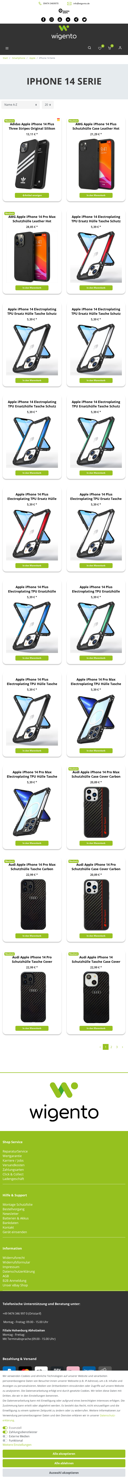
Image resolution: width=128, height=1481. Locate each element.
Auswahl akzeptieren (64, 1473)
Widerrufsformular (16, 1262)
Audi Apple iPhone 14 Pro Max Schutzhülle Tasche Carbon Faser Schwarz (32, 866)
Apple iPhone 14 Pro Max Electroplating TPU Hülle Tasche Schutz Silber (32, 774)
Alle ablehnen (64, 1463)
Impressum (11, 1267)
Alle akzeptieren (64, 1454)
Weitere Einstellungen (17, 1445)
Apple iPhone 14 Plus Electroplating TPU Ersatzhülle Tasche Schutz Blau (32, 589)
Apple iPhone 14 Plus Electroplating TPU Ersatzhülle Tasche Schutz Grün (96, 589)
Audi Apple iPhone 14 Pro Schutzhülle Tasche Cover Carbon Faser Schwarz (32, 959)
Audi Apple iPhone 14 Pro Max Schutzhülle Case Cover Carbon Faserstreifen (96, 774)
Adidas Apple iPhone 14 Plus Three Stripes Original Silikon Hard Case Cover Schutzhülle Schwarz (32, 126)
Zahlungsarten (13, 1169)
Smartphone (18, 58)
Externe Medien (19, 1436)
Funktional (16, 1440)
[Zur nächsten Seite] (122, 1047)
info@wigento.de (81, 3)
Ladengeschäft (13, 1179)
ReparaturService (15, 1151)
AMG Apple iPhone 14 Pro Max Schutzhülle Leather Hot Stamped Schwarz (32, 219)
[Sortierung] (20, 105)
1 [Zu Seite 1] (105, 1047)
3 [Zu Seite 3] (117, 1047)
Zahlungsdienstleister (23, 1432)
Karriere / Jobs (13, 1160)
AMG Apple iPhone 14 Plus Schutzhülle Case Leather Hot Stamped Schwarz (95, 126)
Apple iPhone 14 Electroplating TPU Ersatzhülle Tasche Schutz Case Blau (32, 404)
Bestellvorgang (14, 1209)
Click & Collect (13, 1174)
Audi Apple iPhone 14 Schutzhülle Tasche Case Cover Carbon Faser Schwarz (96, 959)
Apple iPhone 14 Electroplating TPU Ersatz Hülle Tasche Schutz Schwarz (32, 311)
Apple (32, 58)
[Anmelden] (120, 48)
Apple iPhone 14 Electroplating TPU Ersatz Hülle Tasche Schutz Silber (96, 311)
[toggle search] (89, 48)
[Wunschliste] (99, 48)
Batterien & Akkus (16, 1218)
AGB (6, 1276)
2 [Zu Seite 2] (111, 1047)
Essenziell (15, 1428)
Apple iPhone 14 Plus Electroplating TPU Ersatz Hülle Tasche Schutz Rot (32, 496)
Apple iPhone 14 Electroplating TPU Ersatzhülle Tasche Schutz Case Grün (96, 404)
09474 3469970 (50, 3)
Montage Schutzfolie (18, 1204)
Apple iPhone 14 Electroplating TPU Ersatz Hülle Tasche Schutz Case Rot (96, 219)
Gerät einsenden (15, 1232)
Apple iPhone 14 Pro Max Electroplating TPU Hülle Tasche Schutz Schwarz (96, 681)
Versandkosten (14, 1165)
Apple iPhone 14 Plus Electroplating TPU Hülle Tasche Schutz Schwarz (32, 681)
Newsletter (11, 1214)
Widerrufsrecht (14, 1258)
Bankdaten (10, 1223)
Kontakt (8, 1227)
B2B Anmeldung (14, 1280)
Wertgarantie (12, 1156)
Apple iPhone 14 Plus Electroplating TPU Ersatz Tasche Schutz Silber (96, 496)
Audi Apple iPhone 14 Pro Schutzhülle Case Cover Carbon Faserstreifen (96, 866)
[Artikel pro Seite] (48, 105)
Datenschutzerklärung (19, 1271)
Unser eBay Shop (15, 1285)
